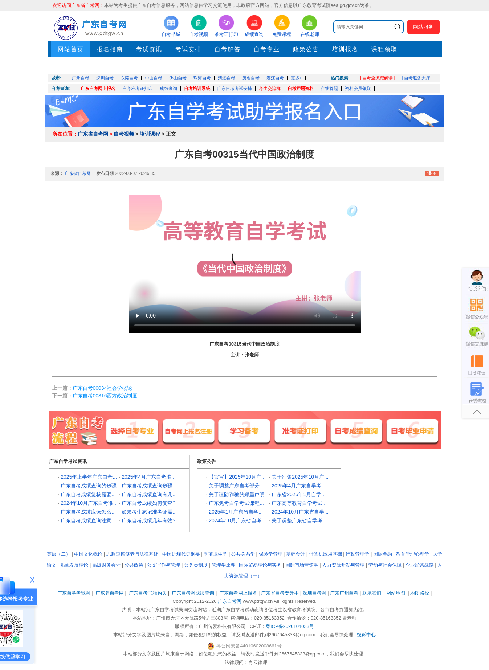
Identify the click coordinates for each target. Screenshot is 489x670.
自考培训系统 (197, 88)
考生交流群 (270, 88)
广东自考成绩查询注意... (88, 520)
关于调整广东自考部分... (236, 486)
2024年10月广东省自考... (237, 520)
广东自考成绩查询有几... (149, 494)
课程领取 (384, 49)
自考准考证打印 (137, 88)
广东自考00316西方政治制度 (105, 396)
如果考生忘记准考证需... (149, 512)
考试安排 (188, 49)
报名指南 (110, 49)
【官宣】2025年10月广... (237, 477)
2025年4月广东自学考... (299, 486)
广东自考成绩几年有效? (148, 520)
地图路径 (420, 593)
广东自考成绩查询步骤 (147, 486)
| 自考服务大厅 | (417, 78)
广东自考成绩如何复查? (148, 503)
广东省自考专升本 (280, 593)
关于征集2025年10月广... (300, 477)
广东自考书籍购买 (148, 593)
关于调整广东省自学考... (299, 520)
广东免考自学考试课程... (236, 503)
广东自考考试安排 (234, 88)
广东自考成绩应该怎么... (88, 512)
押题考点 (71, 65)
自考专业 (267, 49)
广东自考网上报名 (98, 88)
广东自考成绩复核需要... (88, 494)
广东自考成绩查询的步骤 (89, 486)
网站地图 (395, 593)
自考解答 (228, 49)
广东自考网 (229, 601)
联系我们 (371, 593)
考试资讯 (149, 49)
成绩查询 (168, 88)
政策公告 (306, 49)
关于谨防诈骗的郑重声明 (237, 494)
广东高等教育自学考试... (299, 503)
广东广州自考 (344, 593)
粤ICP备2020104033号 (290, 626)
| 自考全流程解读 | (377, 78)
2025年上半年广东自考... (89, 477)
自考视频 (124, 134)
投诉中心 (366, 634)
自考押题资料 (301, 88)
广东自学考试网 (73, 593)
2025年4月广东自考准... (149, 477)
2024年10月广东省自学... (300, 512)
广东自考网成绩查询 (193, 593)
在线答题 (329, 88)
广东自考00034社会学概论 (103, 388)
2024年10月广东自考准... (89, 503)
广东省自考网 (93, 134)
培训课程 (150, 134)
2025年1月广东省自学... (236, 512)
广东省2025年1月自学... (299, 494)
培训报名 (345, 49)
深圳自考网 (314, 593)
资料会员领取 (358, 88)
